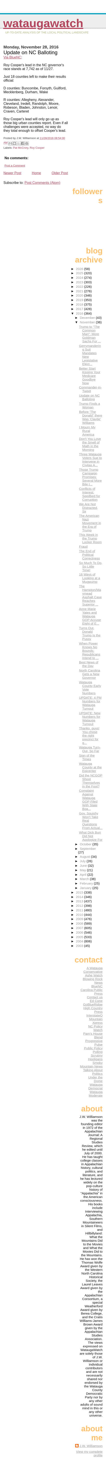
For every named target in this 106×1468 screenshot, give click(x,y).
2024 (80, 277)
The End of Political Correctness (89, 554)
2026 (80, 269)
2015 (80, 892)
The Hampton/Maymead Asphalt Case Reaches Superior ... (90, 595)
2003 (80, 946)
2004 (80, 941)
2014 (80, 897)
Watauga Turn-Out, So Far (90, 749)
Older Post (59, 173)
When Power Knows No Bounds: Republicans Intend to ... (89, 651)
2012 (80, 905)
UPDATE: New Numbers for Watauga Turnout (89, 718)
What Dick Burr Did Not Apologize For (91, 836)
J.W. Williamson (91, 1446)
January (86, 888)
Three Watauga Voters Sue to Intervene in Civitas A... (90, 459)
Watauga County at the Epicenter (90, 767)
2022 (80, 286)
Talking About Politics (93, 1071)
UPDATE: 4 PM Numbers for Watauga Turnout (90, 703)
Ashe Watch (94, 975)
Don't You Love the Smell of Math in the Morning (90, 444)
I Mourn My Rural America (87, 430)
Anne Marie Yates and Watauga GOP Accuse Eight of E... (90, 616)
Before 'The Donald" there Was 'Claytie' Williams (90, 417)
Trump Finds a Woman (89, 405)
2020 (80, 295)
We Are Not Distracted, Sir (88, 507)
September (88, 848)
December (88, 317)
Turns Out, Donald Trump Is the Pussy (90, 633)
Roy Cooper (37, 147)
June (84, 865)
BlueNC (97, 986)
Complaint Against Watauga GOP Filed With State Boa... (88, 800)
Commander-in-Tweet (90, 389)
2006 (80, 932)
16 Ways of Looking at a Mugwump (89, 578)
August (85, 856)
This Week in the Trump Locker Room (90, 538)
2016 (80, 313)
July (83, 861)
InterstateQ (94, 1015)
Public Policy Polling (93, 1050)
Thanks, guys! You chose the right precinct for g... (89, 735)
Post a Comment (15, 165)
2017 (80, 309)
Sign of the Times (87, 757)
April (83, 874)
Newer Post (12, 173)
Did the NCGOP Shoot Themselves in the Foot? (90, 781)
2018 (80, 304)
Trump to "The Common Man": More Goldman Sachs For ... (90, 334)
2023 (80, 282)
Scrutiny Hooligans (95, 1057)
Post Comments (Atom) (42, 182)
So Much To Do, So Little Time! (90, 566)
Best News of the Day (88, 664)
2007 (80, 928)
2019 (80, 300)
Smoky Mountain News (91, 1064)
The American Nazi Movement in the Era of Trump (90, 523)
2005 (80, 937)
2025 (80, 273)
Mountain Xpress (96, 1020)
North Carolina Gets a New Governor (89, 674)
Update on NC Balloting (89, 397)
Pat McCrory (20, 147)
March (85, 879)
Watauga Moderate (96, 1093)
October (86, 844)
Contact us (95, 997)
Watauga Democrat (95, 1086)
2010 (80, 914)
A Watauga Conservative (93, 969)
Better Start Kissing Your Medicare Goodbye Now (89, 376)
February (87, 883)
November (88, 322)
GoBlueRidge (93, 1004)
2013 (80, 901)
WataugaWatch (43, 23)
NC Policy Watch (95, 1028)
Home (36, 173)
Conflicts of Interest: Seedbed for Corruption (89, 494)
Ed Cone (96, 1001)
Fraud (83, 546)
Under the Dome (95, 1079)
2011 (80, 910)
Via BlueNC (12, 57)
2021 (80, 291)
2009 (80, 919)
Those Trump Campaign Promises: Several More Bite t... (90, 477)
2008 (80, 923)
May (83, 870)
